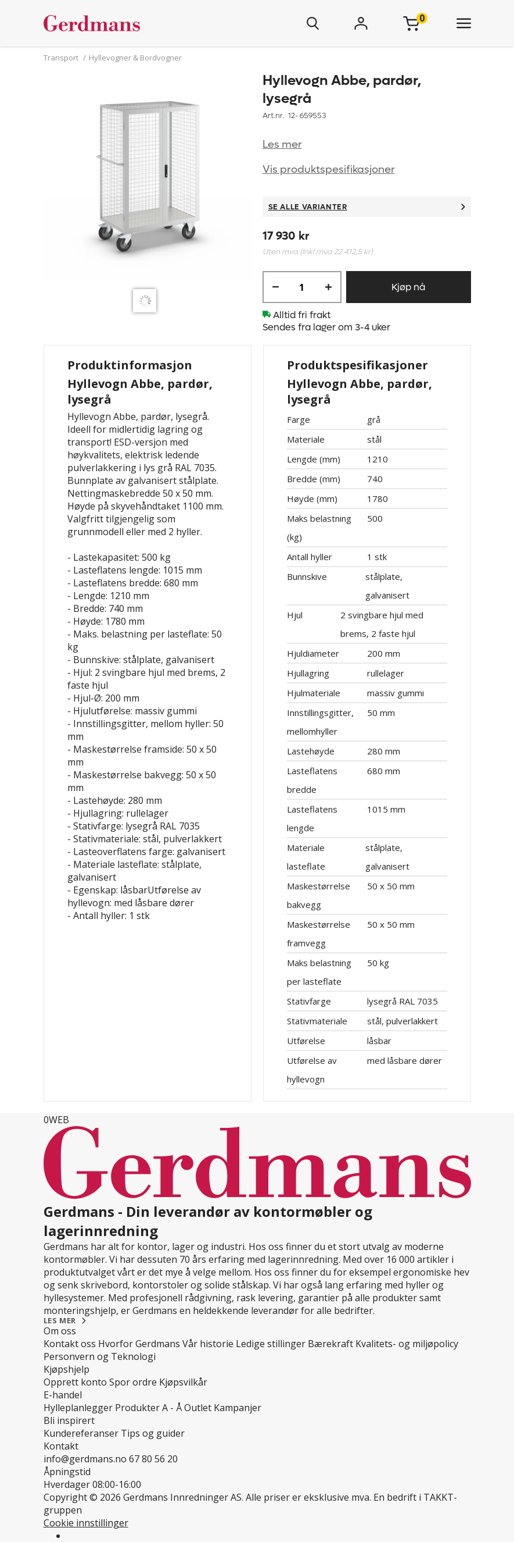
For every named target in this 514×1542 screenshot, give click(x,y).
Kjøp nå (408, 287)
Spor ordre (133, 1382)
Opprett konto (75, 1382)
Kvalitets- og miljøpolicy (406, 1343)
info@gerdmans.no (85, 1458)
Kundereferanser (81, 1433)
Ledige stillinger (270, 1343)
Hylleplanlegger (78, 1407)
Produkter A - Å (148, 1407)
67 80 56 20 (153, 1458)
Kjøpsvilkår (183, 1382)
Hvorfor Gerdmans (139, 1343)
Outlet (197, 1407)
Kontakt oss (70, 1343)
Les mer (282, 144)
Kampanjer (237, 1407)
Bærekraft (330, 1343)
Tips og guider (153, 1433)
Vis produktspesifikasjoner (329, 169)
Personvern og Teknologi (100, 1356)
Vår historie (207, 1343)
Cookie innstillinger (86, 1522)
